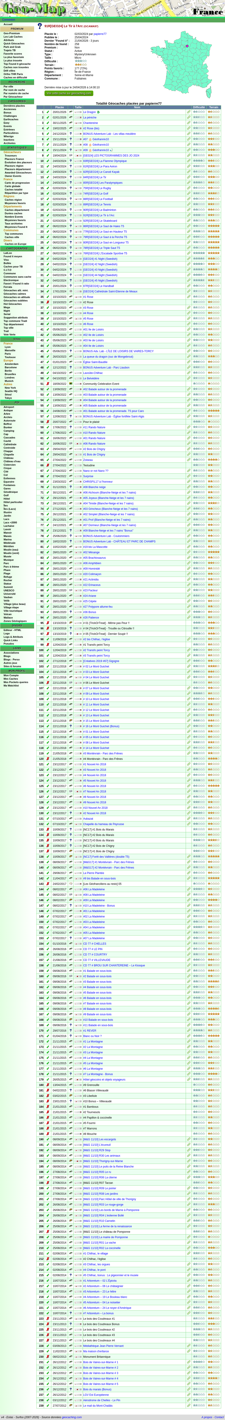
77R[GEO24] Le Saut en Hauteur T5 (105, 231)
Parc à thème (11, 566)
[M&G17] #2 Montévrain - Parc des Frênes (108, 867)
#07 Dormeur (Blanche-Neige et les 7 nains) (109, 525)
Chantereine (90, 123)
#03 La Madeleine (94, 922)
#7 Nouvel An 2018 (94, 791)
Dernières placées (14, 105)
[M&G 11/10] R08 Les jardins (100, 1193)
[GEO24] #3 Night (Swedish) (100, 269)
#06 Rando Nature (94, 443)
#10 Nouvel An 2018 (95, 807)
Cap (6, 434)
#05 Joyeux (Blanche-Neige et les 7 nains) (108, 498)
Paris (8, 353)
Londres (9, 377)
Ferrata (8, 287)
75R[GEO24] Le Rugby (97, 188)
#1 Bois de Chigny (94, 454)
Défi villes (9, 70)
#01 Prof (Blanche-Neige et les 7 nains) (106, 519)
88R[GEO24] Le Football (98, 199)
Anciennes (10, 109)
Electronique (11, 280)
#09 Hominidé (91, 568)
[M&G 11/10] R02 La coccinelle (101, 1248)
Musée (7, 556)
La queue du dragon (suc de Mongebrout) (108, 356)
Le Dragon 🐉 (91, 112)
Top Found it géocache (17, 64)
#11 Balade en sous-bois (98, 1025)
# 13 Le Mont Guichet (96, 715)
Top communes (14, 233)
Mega (7, 307)
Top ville (9, 327)
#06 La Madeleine (94, 889)
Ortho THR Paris (13, 74)
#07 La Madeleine (94, 938)
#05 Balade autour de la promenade (104, 405)
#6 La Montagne (93, 1068)
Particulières (11, 133)
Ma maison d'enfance (96, 1351)
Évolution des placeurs (18, 162)
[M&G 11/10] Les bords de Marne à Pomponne (111, 1210)
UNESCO (9, 590)
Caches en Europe (15, 244)
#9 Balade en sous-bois (97, 1014)
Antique (8, 410)
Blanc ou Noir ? (92, 1036)
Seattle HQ (11, 391)
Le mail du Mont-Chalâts (97, 1405)
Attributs (9, 40)
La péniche (89, 117)
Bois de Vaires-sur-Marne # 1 (100, 1362)
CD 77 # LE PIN (92, 949)
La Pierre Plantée (93, 873)
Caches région (13, 199)
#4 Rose (88, 313)
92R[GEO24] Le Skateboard (100, 220)
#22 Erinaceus (92, 585)
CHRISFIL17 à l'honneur (97, 481)
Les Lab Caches (13, 36)
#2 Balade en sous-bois (97, 976)
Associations (11, 652)
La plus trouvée (13, 60)
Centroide (9, 447)
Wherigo (9, 136)
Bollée (7, 263)
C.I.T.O (7, 270)
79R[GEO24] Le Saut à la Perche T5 (105, 237)
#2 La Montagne (93, 1047)
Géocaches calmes (15, 293)
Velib (6, 600)
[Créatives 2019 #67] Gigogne (101, 661)
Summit (8, 587)
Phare (7, 570)
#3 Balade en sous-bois (97, 981)
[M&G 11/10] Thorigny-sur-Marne (103, 1161)
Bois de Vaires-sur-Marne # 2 (100, 1367)
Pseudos (9, 643)
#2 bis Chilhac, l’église (96, 639)
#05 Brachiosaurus (94, 557)
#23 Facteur (90, 590)
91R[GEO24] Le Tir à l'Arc (98, 215)
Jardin (7, 515)
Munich (9, 381)
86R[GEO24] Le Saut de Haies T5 (103, 226)
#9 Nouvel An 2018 (94, 802)
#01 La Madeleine (94, 911)
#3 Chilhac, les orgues (96, 1264)
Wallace (8, 617)
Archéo (8, 417)
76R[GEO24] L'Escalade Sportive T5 (105, 253)
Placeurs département (18, 169)
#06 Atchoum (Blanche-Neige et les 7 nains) (109, 492)
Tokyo (8, 398)
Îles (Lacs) (10, 509)
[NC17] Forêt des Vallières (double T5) (106, 856)
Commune (10, 273)
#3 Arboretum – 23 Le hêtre (99, 1291)
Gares (7, 488)
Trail (6, 331)
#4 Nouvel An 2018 (94, 775)
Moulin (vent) (11, 553)
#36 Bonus (89, 612)
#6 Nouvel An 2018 (94, 786)
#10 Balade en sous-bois (98, 1019)
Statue (7, 583)
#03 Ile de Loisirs (93, 340)
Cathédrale (10, 444)
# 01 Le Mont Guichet (96, 731)
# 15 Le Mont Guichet (96, 720)
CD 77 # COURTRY (95, 954)
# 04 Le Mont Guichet (96, 677)
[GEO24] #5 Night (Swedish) (100, 280)
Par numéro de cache (16, 93)
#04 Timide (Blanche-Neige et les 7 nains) (108, 503)
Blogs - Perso (12, 659)
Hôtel (7, 498)
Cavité (7, 441)
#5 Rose (88, 318)
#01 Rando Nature (94, 438)
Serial (7, 314)
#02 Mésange (91, 552)
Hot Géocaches (13, 304)
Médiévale (10, 543)
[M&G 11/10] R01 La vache (99, 1242)
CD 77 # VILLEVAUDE (96, 960)
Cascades (9, 437)
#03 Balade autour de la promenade (104, 394)
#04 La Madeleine (94, 927)
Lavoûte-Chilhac (93, 373)
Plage (7, 573)
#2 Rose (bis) (91, 128)
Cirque (8, 468)
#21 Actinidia (90, 579)
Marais (8, 536)
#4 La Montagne (93, 1057)
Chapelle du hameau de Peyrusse (103, 824)
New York (10, 387)
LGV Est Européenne (96, 1394)
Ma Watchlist (11, 685)
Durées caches (13, 213)
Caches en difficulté (15, 77)
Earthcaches (11, 119)
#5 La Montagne (93, 1063)
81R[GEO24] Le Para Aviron (100, 166)
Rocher (8, 580)
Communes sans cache (17, 276)
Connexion (8, 19)
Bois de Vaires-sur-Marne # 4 (100, 1378)
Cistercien (10, 464)
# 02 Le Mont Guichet (96, 666)
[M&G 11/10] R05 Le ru (97, 1172)
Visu (6, 259)
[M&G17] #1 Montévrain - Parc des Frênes (108, 862)
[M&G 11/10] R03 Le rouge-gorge (103, 1204)
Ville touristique (13, 610)
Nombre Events (14, 216)
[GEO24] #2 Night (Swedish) (100, 264)
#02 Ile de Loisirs (93, 335)
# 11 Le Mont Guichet (96, 704)
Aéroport (9, 407)
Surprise (88, 476)
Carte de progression (17, 182)
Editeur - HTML (12, 630)
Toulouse (10, 357)
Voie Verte (9, 334)
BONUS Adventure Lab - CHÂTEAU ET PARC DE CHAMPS (119, 541)
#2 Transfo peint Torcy (96, 650)
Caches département (17, 210)
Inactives (9, 139)
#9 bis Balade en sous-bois (99, 878)
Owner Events (13, 176)
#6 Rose (88, 324)
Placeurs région (14, 165)
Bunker (8, 427)
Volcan (8, 614)
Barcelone (11, 367)
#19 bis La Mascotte (95, 547)
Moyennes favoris (15, 203)
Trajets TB (10, 50)
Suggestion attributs (16, 317)
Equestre (9, 481)
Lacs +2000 (10, 522)
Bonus (7, 112)
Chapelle (9, 454)
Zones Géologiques (15, 621)
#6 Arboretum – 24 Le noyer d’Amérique (107, 1307)
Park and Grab (12, 47)
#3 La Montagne (93, 1052)
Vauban (8, 597)
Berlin (8, 370)
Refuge (8, 576)
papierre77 (100, 34)
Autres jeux (10, 663)
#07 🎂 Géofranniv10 (96, 139)
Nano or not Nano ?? (95, 470)
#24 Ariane (89, 595)
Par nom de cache (14, 90)
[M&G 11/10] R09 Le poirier (99, 1188)
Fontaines (9, 485)
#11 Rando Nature (94, 427)
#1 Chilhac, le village (95, 1253)
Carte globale (13, 186)
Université (10, 593)
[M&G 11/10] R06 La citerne (100, 1177)
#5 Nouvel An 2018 (94, 780)
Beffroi (8, 424)
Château (8, 458)
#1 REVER (89, 1030)
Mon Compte (11, 675)
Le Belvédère (91, 378)
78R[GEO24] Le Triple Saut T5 (101, 248)
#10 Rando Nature (94, 432)
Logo (7, 633)
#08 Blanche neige (94, 487)
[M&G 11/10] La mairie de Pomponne (105, 1237)
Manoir (8, 532)
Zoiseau (88, 460)
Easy (6, 122)
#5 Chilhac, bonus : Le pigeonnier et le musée (110, 1275)
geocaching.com (72, 1417)
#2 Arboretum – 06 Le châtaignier (103, 1286)
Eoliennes (9, 478)
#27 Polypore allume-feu (97, 606)
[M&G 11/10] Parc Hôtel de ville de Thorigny (109, 1199)
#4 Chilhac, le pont (94, 1269)
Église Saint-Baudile (95, 362)
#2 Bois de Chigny (94, 449)
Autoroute (10, 420)
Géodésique (11, 492)
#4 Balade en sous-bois (97, 987)
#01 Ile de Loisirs (93, 329)
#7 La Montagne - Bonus (98, 1074)
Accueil (8, 24)
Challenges (10, 116)
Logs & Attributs (13, 636)
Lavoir (7, 529)
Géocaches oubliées (16, 300)
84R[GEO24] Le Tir (94, 177)
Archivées (10, 143)
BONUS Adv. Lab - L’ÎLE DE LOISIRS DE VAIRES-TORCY (118, 351)
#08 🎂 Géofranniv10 (96, 144)
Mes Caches (11, 678)
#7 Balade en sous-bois (97, 1003)
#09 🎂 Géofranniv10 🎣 (98, 150)
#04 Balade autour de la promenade (104, 400)
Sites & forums (12, 666)
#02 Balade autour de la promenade (104, 389)
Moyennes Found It (16, 227)
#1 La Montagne (93, 1041)
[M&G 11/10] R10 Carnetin (99, 1221)
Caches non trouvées (16, 67)
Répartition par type (16, 193)
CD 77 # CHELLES (94, 943)
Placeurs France (14, 159)
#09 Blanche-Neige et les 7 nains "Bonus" (108, 530)
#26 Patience (91, 617)
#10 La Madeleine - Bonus (99, 905)
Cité (6, 471)
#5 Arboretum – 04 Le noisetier (101, 1302)
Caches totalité (13, 189)
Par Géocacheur (13, 96)
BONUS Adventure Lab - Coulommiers (106, 536)
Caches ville (12, 237)
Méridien (9, 546)
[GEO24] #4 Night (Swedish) (100, 275)
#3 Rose (88, 307)
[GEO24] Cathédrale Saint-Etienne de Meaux (110, 291)
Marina (8, 539)
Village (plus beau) (15, 604)
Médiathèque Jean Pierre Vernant (103, 1346)
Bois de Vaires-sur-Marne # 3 (100, 1373)
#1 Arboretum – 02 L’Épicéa (99, 1280)
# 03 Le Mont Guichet (96, 672)
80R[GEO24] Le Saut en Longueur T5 (106, 242)
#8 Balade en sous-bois (97, 1009)
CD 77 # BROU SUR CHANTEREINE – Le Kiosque (114, 965)
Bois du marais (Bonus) (97, 1389)
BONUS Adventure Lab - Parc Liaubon (106, 367)
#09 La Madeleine (94, 900)
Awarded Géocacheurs (18, 172)
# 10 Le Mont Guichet (96, 699)
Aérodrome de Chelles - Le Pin (101, 1400)
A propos (207, 1417)
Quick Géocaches (14, 43)
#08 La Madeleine (94, 894)
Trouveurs (11, 155)
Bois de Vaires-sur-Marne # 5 (100, 1384)
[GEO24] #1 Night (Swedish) (100, 258)
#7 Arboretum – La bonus (98, 1313)
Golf (6, 495)
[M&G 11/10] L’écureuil (96, 1144)
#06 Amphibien (92, 563)
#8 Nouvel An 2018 (94, 797)
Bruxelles (10, 374)
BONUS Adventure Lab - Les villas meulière (109, 133)
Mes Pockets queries (16, 682)
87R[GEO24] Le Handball (98, 286)
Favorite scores (13, 53)
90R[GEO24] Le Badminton (99, 210)
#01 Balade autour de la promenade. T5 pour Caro (113, 411)
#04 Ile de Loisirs (93, 345)
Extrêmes (9, 129)
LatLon (8, 253)
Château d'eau (12, 461)
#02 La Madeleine (94, 916)
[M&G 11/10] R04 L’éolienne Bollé (103, 1215)
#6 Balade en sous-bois (97, 998)
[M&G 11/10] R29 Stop (96, 1150)
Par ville (8, 86)
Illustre (8, 512)
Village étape (11, 607)
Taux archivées (14, 223)
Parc (6, 563)
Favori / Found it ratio (16, 283)
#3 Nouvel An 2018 (94, 769)
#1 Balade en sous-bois (97, 970)
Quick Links (11, 640)
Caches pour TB (13, 266)
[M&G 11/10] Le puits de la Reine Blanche (108, 1166)
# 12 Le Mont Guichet (96, 710)
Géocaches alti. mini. (16, 290)
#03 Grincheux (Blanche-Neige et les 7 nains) (110, 508)
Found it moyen (13, 256)
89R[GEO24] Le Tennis (97, 204)
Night (7, 310)
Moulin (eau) (11, 549)
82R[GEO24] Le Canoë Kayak (101, 171)
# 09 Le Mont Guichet (96, 693)
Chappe (8, 451)
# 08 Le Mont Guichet (96, 742)
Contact (219, 1417)
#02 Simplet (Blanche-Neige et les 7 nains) (108, 514)
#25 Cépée (89, 601)
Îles (6, 505)
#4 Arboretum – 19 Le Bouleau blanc (105, 1297)
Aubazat (88, 818)
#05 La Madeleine (94, 932)
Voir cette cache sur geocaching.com (69, 93)
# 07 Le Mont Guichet (96, 688)
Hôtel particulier (13, 502)
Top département (13, 324)
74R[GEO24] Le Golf (95, 193)
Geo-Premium (12, 33)
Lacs (6, 519)
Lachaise (9, 526)
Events (8, 126)
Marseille (10, 350)
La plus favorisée (14, 57)
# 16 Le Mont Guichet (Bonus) (101, 726)
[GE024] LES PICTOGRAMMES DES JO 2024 (111, 155)
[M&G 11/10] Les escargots (99, 1139)
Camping (9, 430)
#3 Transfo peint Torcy (96, 655)
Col (6, 475)
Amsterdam (12, 364)
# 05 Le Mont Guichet (96, 737)
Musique (9, 559)
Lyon (8, 347)
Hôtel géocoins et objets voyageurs (104, 1079)
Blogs (7, 656)
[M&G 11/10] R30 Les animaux (101, 1155)
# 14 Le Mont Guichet (96, 748)
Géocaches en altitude (17, 297)
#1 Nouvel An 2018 (94, 764)
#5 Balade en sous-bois (97, 992)
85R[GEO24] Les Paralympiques (102, 182)
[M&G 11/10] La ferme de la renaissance (107, 1226)
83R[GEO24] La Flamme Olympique (105, 161)
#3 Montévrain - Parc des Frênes (103, 753)
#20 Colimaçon (92, 574)
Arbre (7, 413)
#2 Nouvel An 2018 (94, 813)
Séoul (8, 394)
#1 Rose (88, 296)
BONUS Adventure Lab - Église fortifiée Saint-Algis (113, 416)
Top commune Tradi (15, 321)
